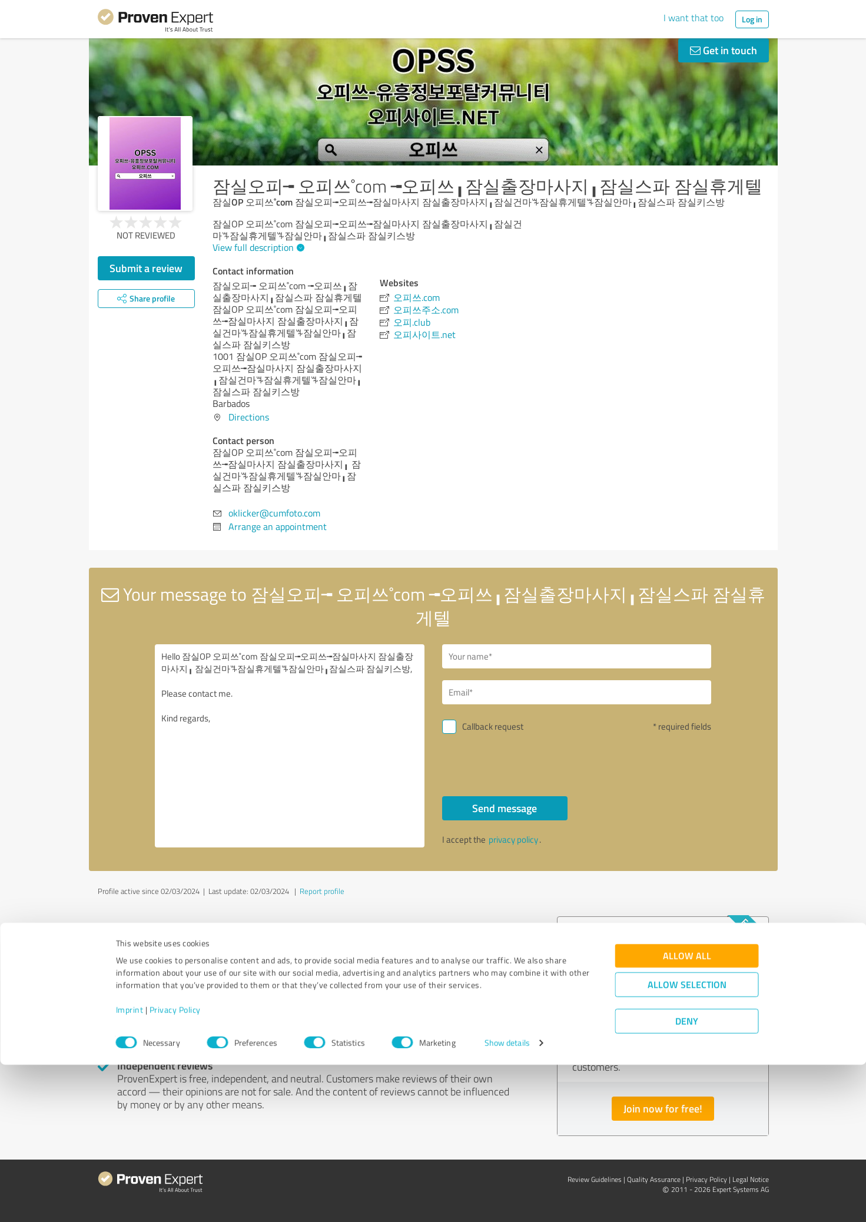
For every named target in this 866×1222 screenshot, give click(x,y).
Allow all (687, 1113)
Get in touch (723, 50)
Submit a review (146, 268)
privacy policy (513, 839)
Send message (504, 808)
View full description (257, 247)
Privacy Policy (175, 1167)
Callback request (492, 726)
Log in (752, 19)
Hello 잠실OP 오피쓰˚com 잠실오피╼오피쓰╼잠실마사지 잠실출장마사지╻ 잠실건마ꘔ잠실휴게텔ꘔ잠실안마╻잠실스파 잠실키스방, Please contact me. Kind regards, (289, 745)
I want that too (693, 17)
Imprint (130, 1167)
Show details (507, 1200)
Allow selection (687, 1141)
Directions (248, 416)
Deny (686, 1178)
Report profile (322, 891)
